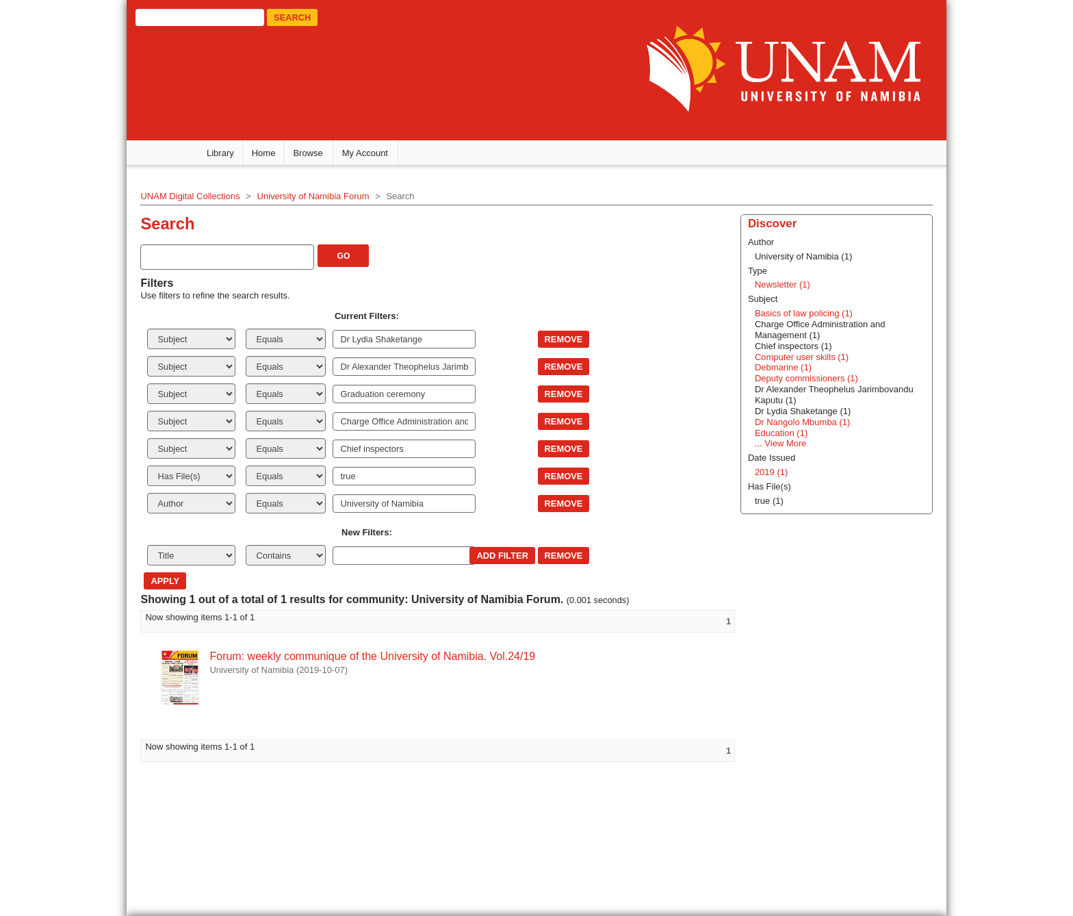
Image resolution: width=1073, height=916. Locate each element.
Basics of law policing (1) (806, 313)
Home (264, 153)
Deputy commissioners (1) (809, 378)
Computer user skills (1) (804, 357)
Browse (307, 153)
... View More (784, 443)
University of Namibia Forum (312, 196)
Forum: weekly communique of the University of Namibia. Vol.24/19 (371, 656)
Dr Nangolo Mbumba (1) (805, 422)
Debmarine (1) (786, 367)
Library (220, 153)
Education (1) (784, 433)
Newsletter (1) (785, 284)
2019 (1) (774, 472)
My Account (365, 153)
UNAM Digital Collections (189, 196)
